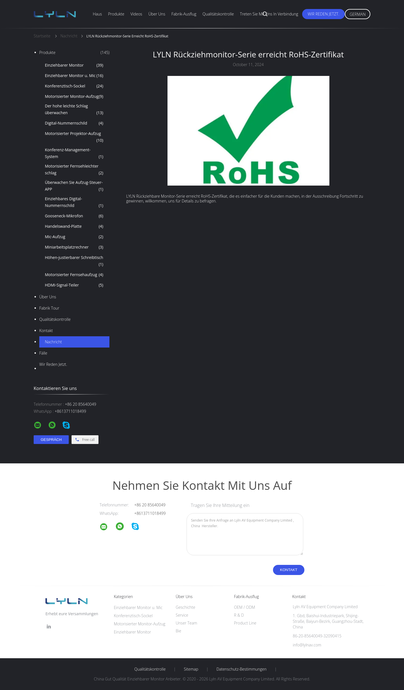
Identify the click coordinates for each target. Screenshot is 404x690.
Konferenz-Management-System (74, 153)
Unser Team (186, 623)
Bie (178, 630)
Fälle (43, 353)
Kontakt (46, 330)
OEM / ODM (244, 607)
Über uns (156, 14)
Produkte (116, 14)
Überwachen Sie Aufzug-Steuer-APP (74, 186)
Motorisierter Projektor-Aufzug (74, 137)
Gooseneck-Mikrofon (74, 216)
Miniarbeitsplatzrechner (74, 247)
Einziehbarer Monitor (74, 65)
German (358, 14)
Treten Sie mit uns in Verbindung (269, 14)
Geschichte (185, 607)
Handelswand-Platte (74, 226)
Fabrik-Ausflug (183, 14)
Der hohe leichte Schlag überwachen (74, 109)
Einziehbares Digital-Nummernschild (74, 202)
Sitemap (191, 669)
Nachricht (53, 341)
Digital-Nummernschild (74, 123)
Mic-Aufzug (74, 236)
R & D (239, 615)
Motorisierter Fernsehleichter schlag (74, 169)
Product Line (245, 623)
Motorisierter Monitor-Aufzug (74, 96)
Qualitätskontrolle (218, 14)
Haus (97, 14)
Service (182, 615)
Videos (136, 14)
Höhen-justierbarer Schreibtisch (74, 261)
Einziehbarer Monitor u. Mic (74, 75)
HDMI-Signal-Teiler (74, 285)
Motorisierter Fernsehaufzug (74, 274)
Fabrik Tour (49, 308)
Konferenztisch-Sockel (74, 86)
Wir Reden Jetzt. (323, 14)
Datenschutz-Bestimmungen (241, 669)
